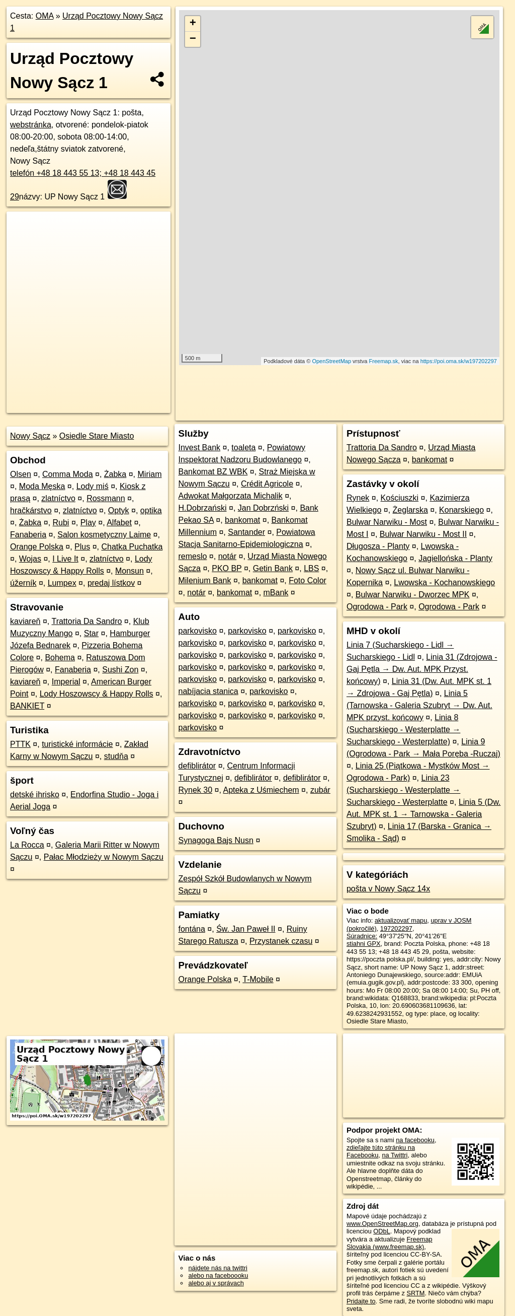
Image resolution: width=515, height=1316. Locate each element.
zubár (320, 790)
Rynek (358, 498)
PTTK (20, 744)
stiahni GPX (364, 943)
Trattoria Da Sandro (86, 621)
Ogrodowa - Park (377, 606)
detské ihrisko (34, 794)
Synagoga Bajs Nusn (215, 840)
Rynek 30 (195, 790)
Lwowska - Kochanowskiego (444, 582)
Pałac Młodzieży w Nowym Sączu (103, 857)
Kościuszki (400, 498)
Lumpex (62, 583)
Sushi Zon (120, 669)
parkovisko (197, 631)
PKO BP (226, 568)
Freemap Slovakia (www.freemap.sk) (390, 1243)
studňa (116, 756)
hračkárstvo (31, 510)
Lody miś (92, 486)
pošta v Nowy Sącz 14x (388, 888)
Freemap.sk (383, 361)
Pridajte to (361, 1301)
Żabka (115, 474)
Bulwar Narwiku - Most (387, 522)
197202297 (396, 928)
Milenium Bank (204, 580)
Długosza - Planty (378, 546)
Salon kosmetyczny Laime (104, 534)
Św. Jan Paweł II (245, 929)
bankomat (242, 520)
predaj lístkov (111, 583)
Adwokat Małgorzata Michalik (230, 496)
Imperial (66, 681)
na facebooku (415, 1140)
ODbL (381, 1231)
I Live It (65, 559)
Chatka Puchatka (131, 546)
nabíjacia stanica (208, 691)
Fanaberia (28, 534)
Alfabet (119, 522)
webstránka (30, 124)
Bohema (60, 657)
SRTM (415, 1293)
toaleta (243, 447)
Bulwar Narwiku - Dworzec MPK (413, 594)
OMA (45, 16)
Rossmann (106, 498)
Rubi (61, 522)
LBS (311, 568)
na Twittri (394, 1155)
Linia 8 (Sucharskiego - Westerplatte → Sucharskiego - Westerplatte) (403, 729)
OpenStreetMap (331, 361)
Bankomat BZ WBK (212, 471)
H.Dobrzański (202, 508)
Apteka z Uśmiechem (261, 790)
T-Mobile (257, 979)
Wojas (30, 559)
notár (227, 556)
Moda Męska (42, 486)
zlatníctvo (58, 498)
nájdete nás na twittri (217, 1268)
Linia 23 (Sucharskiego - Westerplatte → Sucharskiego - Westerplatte (403, 790)
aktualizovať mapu (401, 920)
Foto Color (307, 580)
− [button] (193, 39)
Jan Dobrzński (263, 508)
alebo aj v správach (215, 1283)
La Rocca (27, 845)
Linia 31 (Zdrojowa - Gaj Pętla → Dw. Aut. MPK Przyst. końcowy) (422, 669)
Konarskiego (461, 510)
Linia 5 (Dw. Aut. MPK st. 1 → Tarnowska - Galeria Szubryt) (424, 814)
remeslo (192, 556)
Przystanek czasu (280, 941)
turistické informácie (77, 744)
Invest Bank (199, 447)
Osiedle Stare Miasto (96, 436)
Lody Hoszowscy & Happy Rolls (96, 693)
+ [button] (193, 23)
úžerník (23, 583)
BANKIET (27, 706)
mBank (276, 592)
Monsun (129, 571)
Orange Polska (36, 546)
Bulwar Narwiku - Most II (423, 534)
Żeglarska (410, 510)
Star (91, 633)
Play (88, 522)
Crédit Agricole (267, 483)
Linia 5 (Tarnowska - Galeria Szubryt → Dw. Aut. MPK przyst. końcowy (419, 705)
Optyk (118, 510)
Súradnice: (362, 936)
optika (151, 510)
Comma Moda (67, 474)
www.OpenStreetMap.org (382, 1223)
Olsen (20, 474)
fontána (191, 929)
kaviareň (25, 621)
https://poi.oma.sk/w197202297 (458, 361)
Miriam (150, 474)
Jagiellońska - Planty (455, 558)
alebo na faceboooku (218, 1275)
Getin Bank (273, 568)
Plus (82, 546)
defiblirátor (197, 765)
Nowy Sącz (30, 436)
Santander (246, 532)
